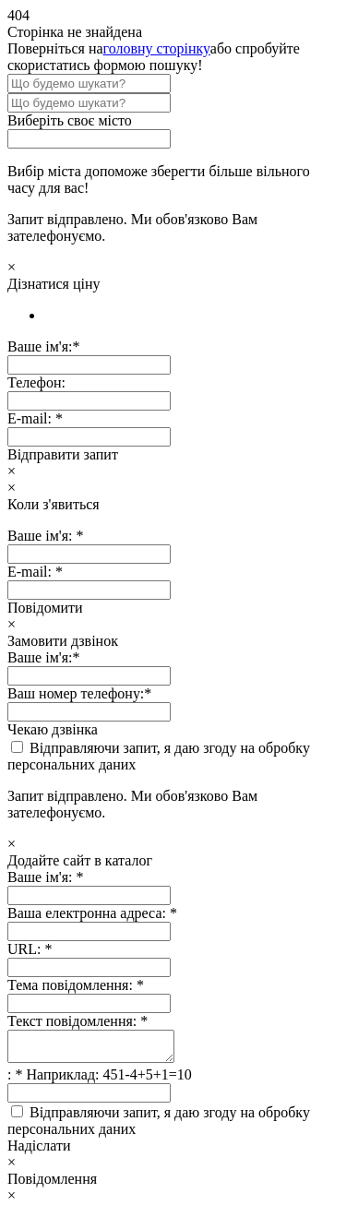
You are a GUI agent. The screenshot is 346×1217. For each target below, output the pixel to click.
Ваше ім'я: (45, 877)
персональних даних (71, 764)
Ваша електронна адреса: (92, 913)
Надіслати (39, 1151)
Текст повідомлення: (77, 1021)
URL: (29, 949)
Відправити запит (62, 454)
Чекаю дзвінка (52, 729)
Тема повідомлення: (75, 985)
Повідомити (45, 607)
